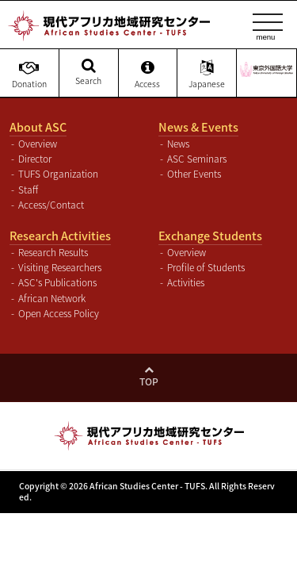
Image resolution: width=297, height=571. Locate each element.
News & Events (198, 127)
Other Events (194, 174)
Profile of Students (206, 267)
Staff (28, 189)
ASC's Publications (57, 282)
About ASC (38, 127)
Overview (37, 143)
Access (148, 74)
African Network (52, 298)
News (178, 143)
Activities (185, 282)
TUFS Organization (58, 174)
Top (148, 381)
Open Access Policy (58, 313)
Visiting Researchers (59, 267)
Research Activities (60, 235)
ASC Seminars (197, 158)
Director (34, 158)
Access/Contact (51, 204)
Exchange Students (210, 235)
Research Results (53, 252)
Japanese (206, 74)
